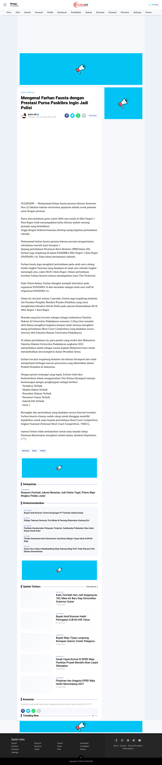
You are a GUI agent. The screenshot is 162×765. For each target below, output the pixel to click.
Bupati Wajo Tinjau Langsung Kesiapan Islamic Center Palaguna (75, 639)
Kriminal (112, 12)
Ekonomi (100, 12)
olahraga (137, 12)
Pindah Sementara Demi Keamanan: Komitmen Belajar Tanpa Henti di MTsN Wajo (58, 539)
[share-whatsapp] (78, 115)
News (9, 12)
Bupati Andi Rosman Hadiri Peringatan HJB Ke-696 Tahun (73, 618)
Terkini (42, 451)
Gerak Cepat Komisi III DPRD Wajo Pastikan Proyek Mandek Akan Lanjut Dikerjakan (77, 662)
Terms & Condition (135, 746)
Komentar (93, 116)
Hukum (88, 12)
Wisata (148, 12)
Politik (50, 12)
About (116, 746)
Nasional (39, 12)
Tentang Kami (128, 749)
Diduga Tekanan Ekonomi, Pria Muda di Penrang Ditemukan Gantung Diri (56, 520)
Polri (18, 12)
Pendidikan (76, 12)
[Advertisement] (81, 35)
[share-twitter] (72, 115)
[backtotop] (81, 758)
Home (23, 92)
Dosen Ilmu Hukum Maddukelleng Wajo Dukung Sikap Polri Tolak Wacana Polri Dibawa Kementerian (59, 550)
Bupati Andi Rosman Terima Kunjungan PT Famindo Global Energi (53, 513)
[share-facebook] (67, 115)
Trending (154, 5)
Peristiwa (125, 12)
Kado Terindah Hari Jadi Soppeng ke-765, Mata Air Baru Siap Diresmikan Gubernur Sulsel (77, 598)
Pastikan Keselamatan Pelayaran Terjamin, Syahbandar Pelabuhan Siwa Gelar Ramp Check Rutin (59, 529)
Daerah (27, 12)
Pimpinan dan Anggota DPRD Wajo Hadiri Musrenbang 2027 (75, 682)
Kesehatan (62, 12)
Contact (123, 746)
